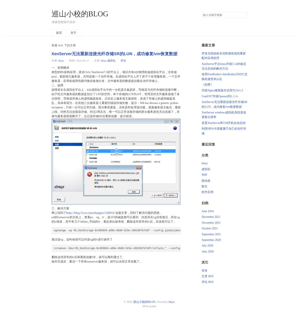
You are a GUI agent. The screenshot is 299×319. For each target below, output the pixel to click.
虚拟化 (111, 60)
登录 (204, 270)
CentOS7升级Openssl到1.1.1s (220, 96)
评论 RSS (207, 282)
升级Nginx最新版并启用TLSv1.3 (222, 90)
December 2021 (211, 216)
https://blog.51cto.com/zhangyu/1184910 (90, 212)
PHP (204, 174)
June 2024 (208, 211)
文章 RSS (207, 276)
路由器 (206, 180)
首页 (59, 32)
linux (104, 60)
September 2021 (211, 234)
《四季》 (207, 84)
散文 (204, 186)
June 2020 (208, 251)
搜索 (244, 15)
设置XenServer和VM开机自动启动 (223, 123)
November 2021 (211, 222)
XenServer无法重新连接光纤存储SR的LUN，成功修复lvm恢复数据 (114, 53)
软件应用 (207, 192)
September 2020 (211, 240)
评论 (123, 60)
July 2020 (207, 245)
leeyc (61, 60)
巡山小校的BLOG (80, 14)
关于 (73, 32)
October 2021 (210, 228)
